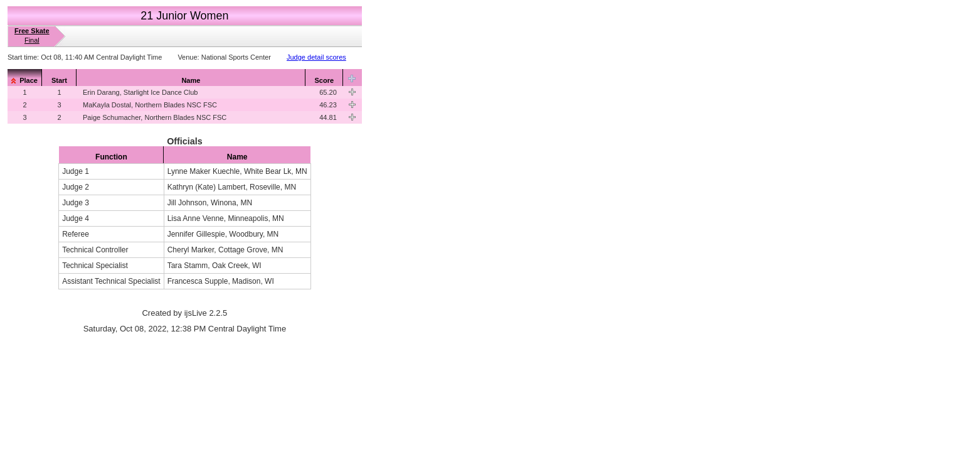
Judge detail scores (316, 57)
